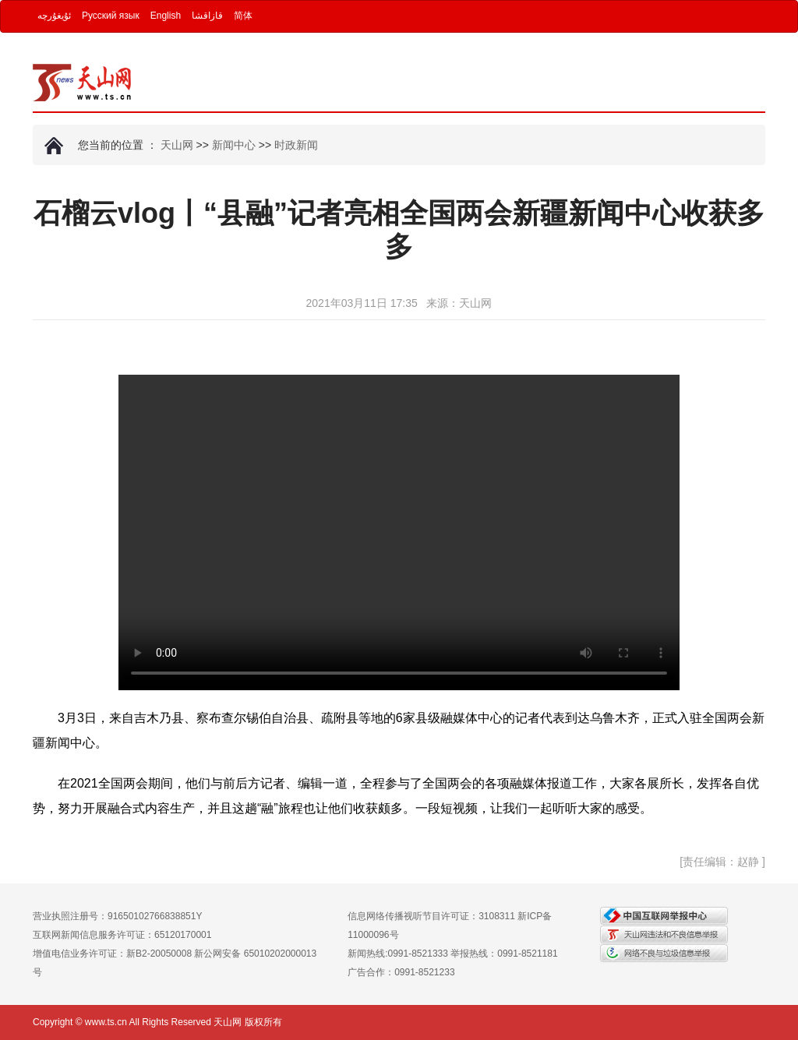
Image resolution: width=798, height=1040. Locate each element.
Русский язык (110, 15)
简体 (243, 15)
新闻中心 (234, 145)
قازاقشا (207, 15)
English (165, 15)
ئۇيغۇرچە (54, 15)
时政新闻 (296, 145)
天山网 (177, 145)
